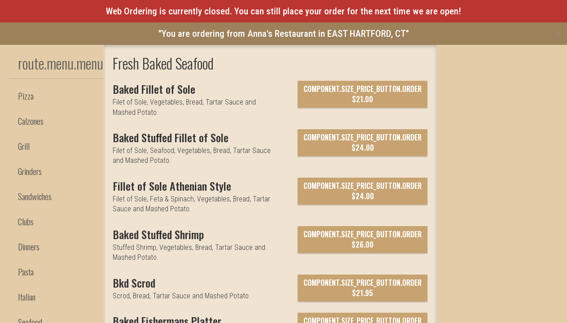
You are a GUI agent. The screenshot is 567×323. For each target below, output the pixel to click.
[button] (58, 64)
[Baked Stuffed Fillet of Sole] (178, 203)
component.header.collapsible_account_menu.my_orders (220, 54)
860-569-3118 (547, 54)
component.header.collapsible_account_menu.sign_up (215, 92)
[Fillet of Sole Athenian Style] (179, 251)
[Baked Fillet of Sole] (160, 154)
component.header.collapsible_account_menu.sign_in (214, 73)
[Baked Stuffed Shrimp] (165, 300)
